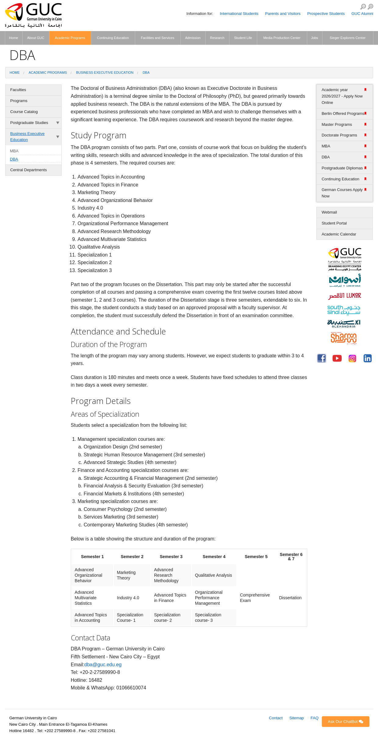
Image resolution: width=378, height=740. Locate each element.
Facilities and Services (157, 38)
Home (13, 38)
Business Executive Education (104, 72)
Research (217, 38)
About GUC (35, 38)
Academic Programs (70, 38)
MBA (14, 151)
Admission (193, 38)
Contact (276, 718)
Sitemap (296, 718)
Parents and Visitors (283, 13)
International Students (239, 13)
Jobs (314, 38)
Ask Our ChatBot (345, 721)
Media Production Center (282, 38)
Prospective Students (326, 13)
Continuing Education (113, 38)
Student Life (243, 38)
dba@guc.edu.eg (102, 664)
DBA (146, 72)
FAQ (315, 718)
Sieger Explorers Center (347, 38)
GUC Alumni (362, 13)
